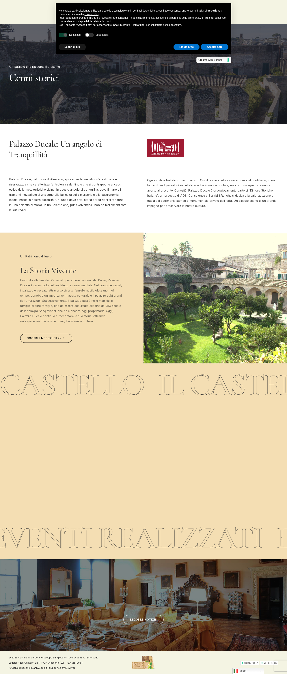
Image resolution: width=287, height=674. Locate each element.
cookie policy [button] (92, 14)
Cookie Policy (270, 663)
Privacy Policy (251, 663)
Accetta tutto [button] (215, 46)
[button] (46, 341)
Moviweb (70, 667)
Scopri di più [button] (72, 46)
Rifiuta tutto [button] (186, 46)
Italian (240, 671)
